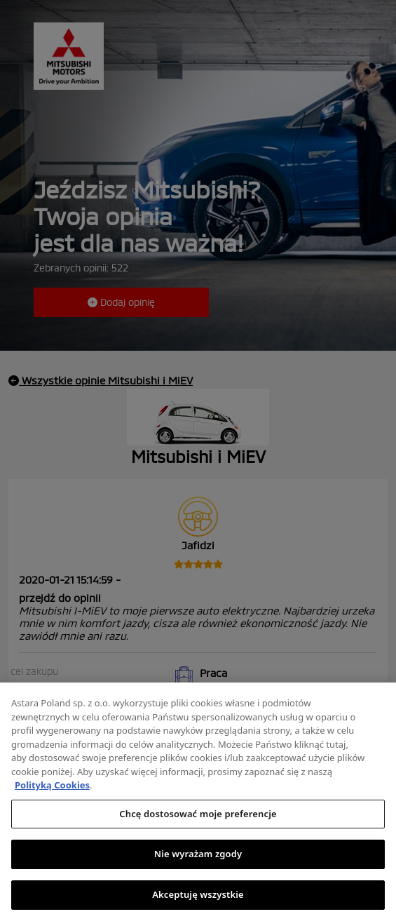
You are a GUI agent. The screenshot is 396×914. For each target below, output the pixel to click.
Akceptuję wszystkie (198, 898)
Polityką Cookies (52, 789)
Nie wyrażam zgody (198, 858)
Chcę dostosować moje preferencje (197, 818)
